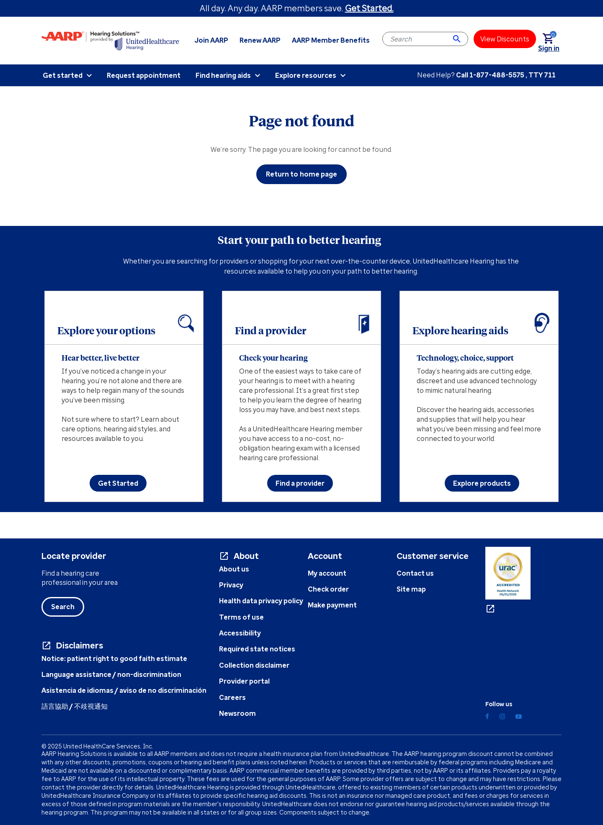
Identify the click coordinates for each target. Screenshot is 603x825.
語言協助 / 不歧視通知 (74, 706)
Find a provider (300, 483)
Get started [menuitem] (62, 75)
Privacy (231, 584)
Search (63, 606)
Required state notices (257, 648)
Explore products (482, 483)
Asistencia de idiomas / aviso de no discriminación (123, 690)
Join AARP (211, 40)
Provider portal (244, 681)
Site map (411, 589)
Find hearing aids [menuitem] (223, 75)
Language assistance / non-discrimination (111, 674)
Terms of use (241, 617)
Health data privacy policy (261, 600)
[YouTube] (518, 716)
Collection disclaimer (254, 665)
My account (327, 573)
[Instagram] (502, 716)
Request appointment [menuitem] (143, 75)
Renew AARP (260, 40)
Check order (328, 589)
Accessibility (240, 633)
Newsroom (237, 713)
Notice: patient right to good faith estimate (114, 658)
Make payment (332, 605)
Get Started (118, 483)
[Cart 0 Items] (552, 39)
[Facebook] (487, 716)
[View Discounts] (505, 39)
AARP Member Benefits (331, 40)
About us (234, 569)
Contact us (415, 573)
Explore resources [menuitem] (305, 75)
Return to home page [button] (302, 174)
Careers (232, 697)
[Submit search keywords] (457, 39)
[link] (549, 48)
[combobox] (425, 39)
